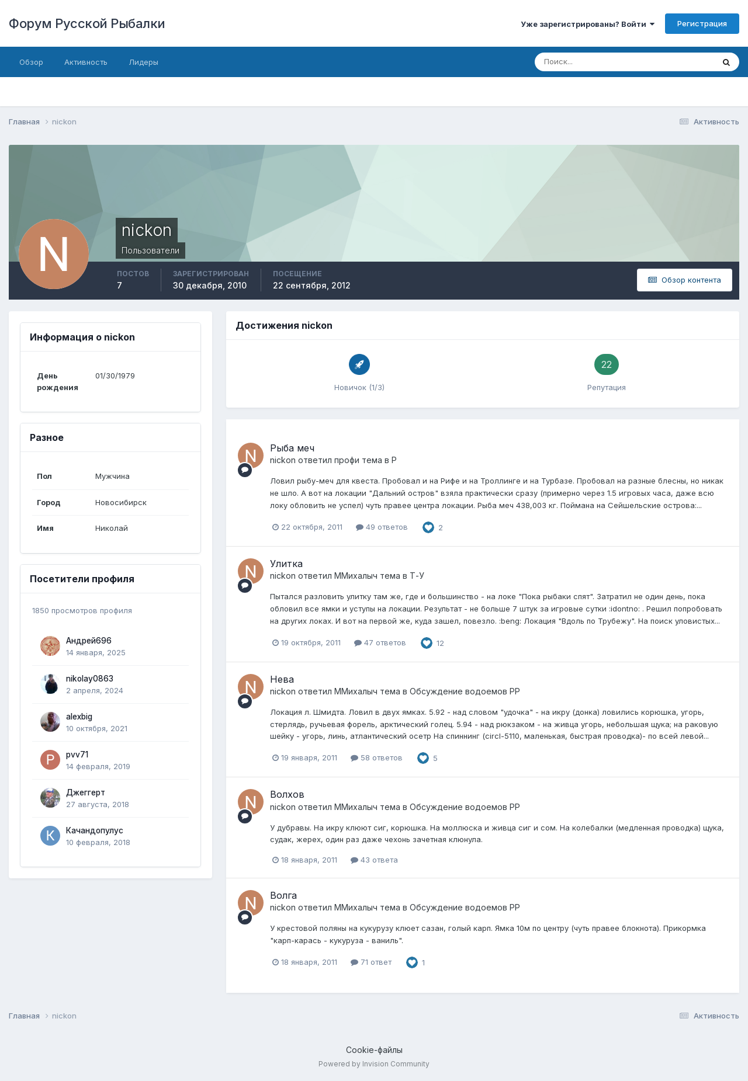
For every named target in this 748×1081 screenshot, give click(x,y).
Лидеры (143, 62)
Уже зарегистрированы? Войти (587, 24)
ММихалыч (356, 576)
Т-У (417, 576)
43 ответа (374, 859)
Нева (282, 679)
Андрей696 (89, 640)
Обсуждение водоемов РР (465, 691)
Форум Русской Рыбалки (87, 23)
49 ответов (382, 526)
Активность (86, 62)
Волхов (287, 794)
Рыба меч (292, 448)
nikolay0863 (89, 678)
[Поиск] (602, 62)
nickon (283, 460)
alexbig (79, 716)
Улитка (286, 563)
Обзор (31, 62)
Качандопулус (94, 830)
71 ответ (371, 962)
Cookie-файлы (374, 1050)
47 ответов (380, 642)
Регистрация (702, 23)
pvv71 (77, 754)
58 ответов (377, 757)
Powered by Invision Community (374, 1063)
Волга (283, 895)
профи (346, 460)
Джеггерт (85, 792)
